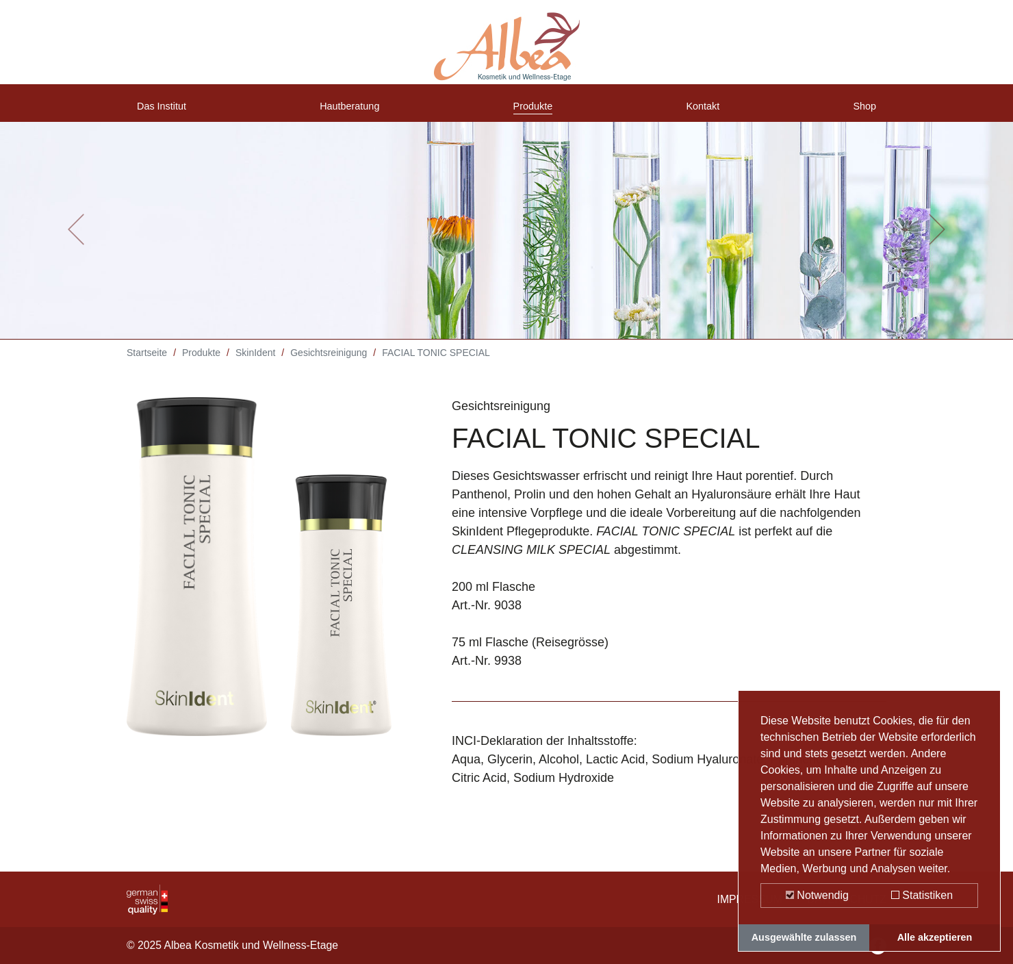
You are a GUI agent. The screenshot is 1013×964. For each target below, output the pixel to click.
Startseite (147, 362)
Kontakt (705, 111)
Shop (861, 111)
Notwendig (817, 895)
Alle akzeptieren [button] (935, 937)
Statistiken (922, 895)
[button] (76, 239)
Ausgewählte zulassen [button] (804, 937)
